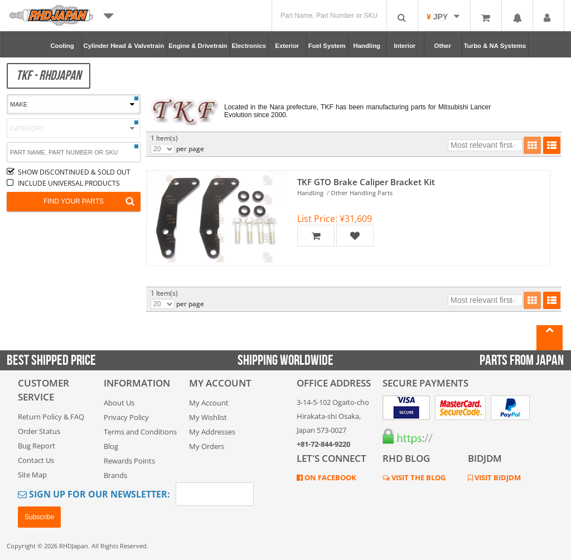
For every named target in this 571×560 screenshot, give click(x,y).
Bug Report (36, 446)
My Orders (206, 446)
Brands (115, 475)
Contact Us (36, 460)
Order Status (39, 431)
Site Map (32, 475)
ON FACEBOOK (329, 477)
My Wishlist (208, 417)
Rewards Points (129, 461)
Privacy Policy (126, 417)
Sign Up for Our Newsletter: (94, 494)
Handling (310, 193)
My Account (209, 403)
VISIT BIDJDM (497, 477)
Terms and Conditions (140, 432)
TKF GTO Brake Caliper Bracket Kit (366, 181)
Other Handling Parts (362, 193)
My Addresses (212, 432)
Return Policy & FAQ (51, 417)
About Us (119, 403)
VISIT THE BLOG (418, 477)
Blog (111, 446)
